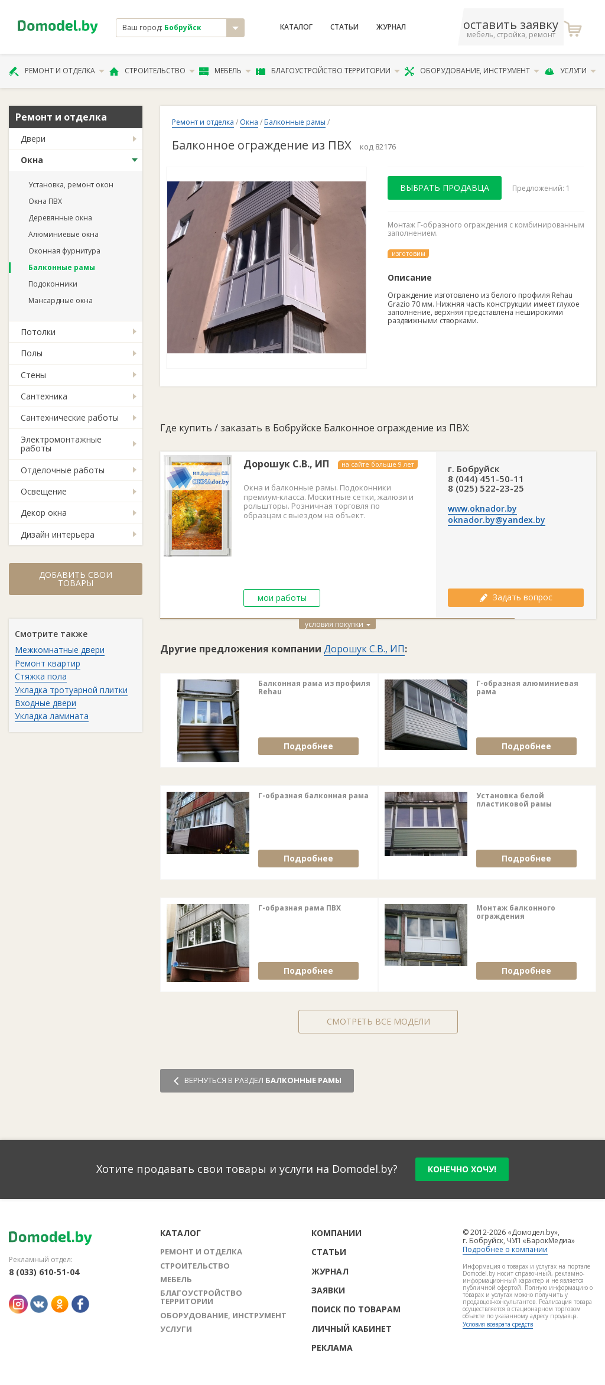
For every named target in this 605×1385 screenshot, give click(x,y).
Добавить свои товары (75, 579)
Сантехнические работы (70, 417)
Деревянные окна (60, 218)
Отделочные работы (63, 470)
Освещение (44, 491)
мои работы (282, 597)
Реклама (332, 1347)
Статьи (344, 27)
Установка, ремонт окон (70, 185)
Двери (33, 138)
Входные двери (45, 702)
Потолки (38, 331)
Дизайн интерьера (58, 534)
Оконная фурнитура (64, 251)
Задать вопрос (515, 597)
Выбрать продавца (444, 187)
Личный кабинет (351, 1328)
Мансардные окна (60, 300)
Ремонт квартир (47, 663)
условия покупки (337, 624)
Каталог (296, 27)
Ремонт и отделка (57, 71)
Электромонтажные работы (61, 444)
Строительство (152, 71)
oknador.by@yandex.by (496, 520)
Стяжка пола (41, 676)
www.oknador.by (482, 508)
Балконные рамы (61, 267)
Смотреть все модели (378, 1021)
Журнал (391, 27)
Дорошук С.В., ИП (286, 464)
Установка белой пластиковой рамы (514, 800)
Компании (336, 1232)
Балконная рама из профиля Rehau (314, 688)
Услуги (570, 71)
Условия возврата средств (498, 1324)
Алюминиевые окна (63, 234)
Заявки (328, 1290)
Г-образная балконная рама (313, 796)
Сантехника (44, 396)
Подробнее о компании (505, 1249)
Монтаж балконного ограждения (515, 912)
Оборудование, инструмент (471, 71)
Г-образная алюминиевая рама (527, 688)
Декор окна (44, 512)
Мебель (225, 71)
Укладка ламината (52, 715)
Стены (33, 375)
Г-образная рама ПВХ (299, 908)
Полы (32, 353)
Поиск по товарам (356, 1309)
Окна (32, 159)
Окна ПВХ (45, 201)
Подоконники (52, 284)
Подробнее (308, 746)
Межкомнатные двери (60, 649)
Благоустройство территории (328, 71)
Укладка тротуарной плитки (71, 689)
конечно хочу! (462, 1169)
